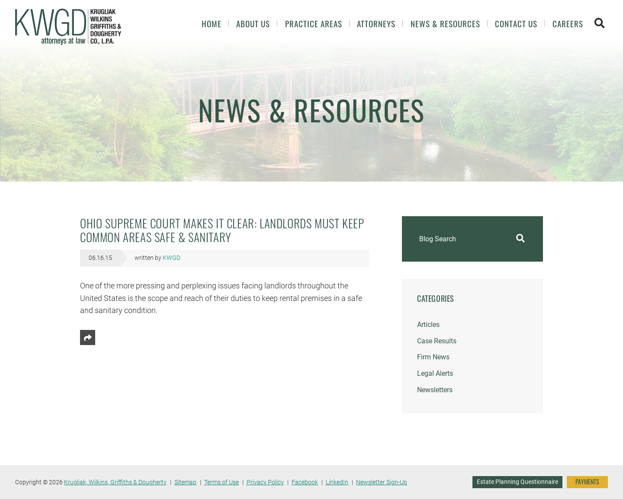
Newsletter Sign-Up (381, 482)
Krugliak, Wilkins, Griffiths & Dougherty (115, 482)
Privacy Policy (265, 482)
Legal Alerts (435, 373)
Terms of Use (221, 482)
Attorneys (376, 23)
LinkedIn (337, 482)
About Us (253, 23)
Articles (428, 324)
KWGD (171, 258)
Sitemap (185, 482)
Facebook (305, 482)
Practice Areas (313, 23)
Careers (567, 23)
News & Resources (445, 23)
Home (212, 23)
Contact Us (516, 23)
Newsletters (435, 390)
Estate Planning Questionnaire (517, 481)
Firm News (433, 357)
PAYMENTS (587, 481)
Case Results (436, 341)
